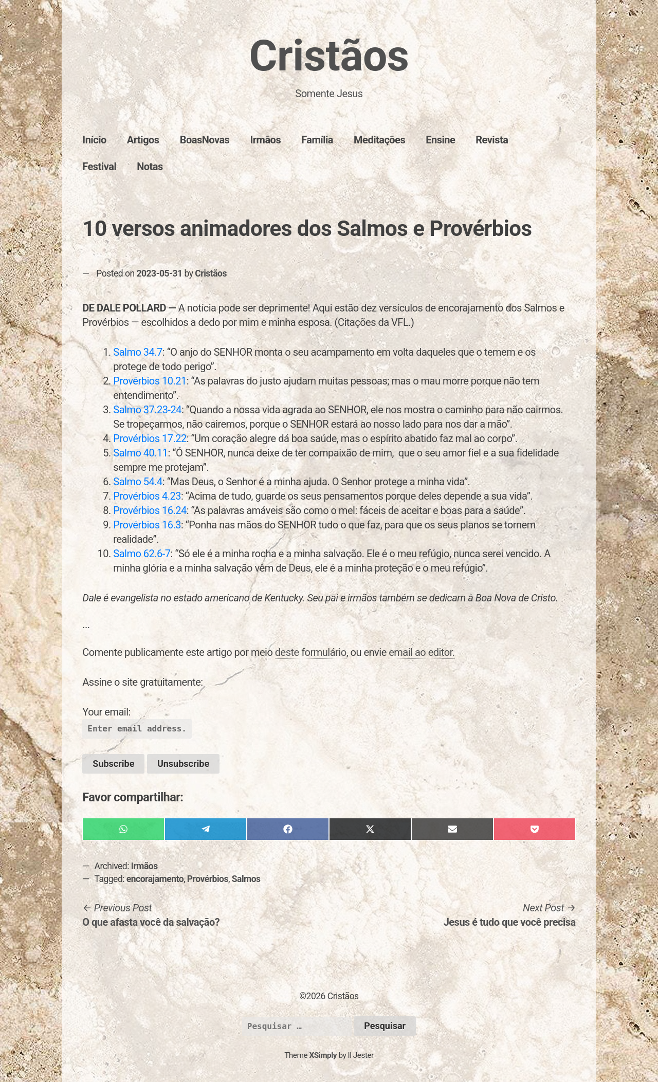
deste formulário (310, 652)
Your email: (106, 712)
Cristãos (329, 55)
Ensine (440, 140)
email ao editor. (421, 652)
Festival (99, 166)
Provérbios (207, 879)
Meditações (379, 140)
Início (94, 140)
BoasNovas (205, 140)
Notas (150, 166)
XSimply (323, 1055)
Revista (492, 140)
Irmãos (265, 140)
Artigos (143, 140)
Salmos (246, 879)
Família (317, 140)
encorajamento (155, 879)
